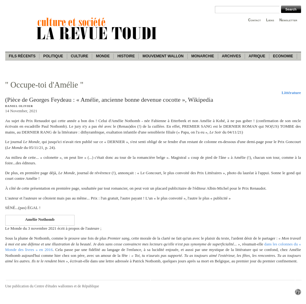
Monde (103, 56)
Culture (79, 56)
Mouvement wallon (162, 56)
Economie (283, 56)
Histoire (126, 56)
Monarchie (202, 56)
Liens (270, 20)
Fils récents (22, 56)
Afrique (257, 56)
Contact (254, 20)
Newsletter (288, 20)
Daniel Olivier (19, 106)
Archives (231, 56)
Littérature (291, 92)
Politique (53, 56)
